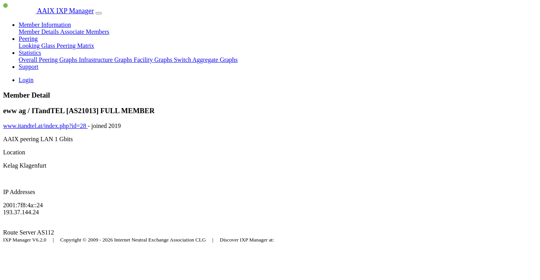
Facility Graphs (154, 59)
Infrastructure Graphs (106, 59)
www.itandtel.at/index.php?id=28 (45, 125)
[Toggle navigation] (99, 13)
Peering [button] (28, 38)
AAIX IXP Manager (48, 11)
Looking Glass (38, 45)
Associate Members (85, 31)
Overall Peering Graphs (49, 59)
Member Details (39, 31)
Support (28, 66)
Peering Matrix (75, 45)
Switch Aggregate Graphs (205, 59)
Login (26, 80)
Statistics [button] (30, 52)
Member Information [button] (45, 24)
